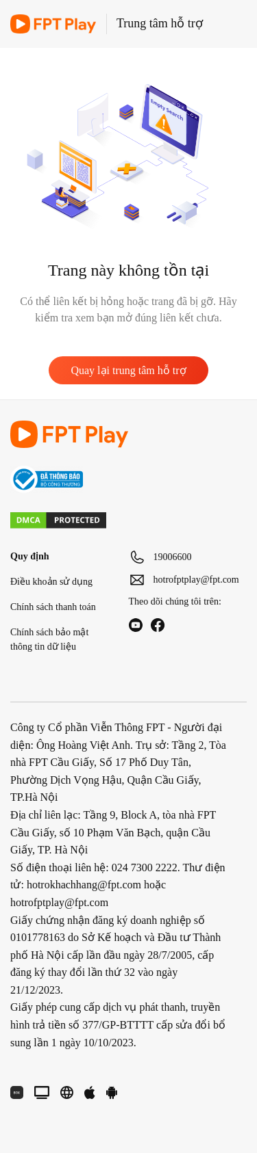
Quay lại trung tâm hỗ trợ (128, 370)
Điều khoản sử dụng (51, 581)
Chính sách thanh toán (53, 607)
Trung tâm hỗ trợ (160, 23)
